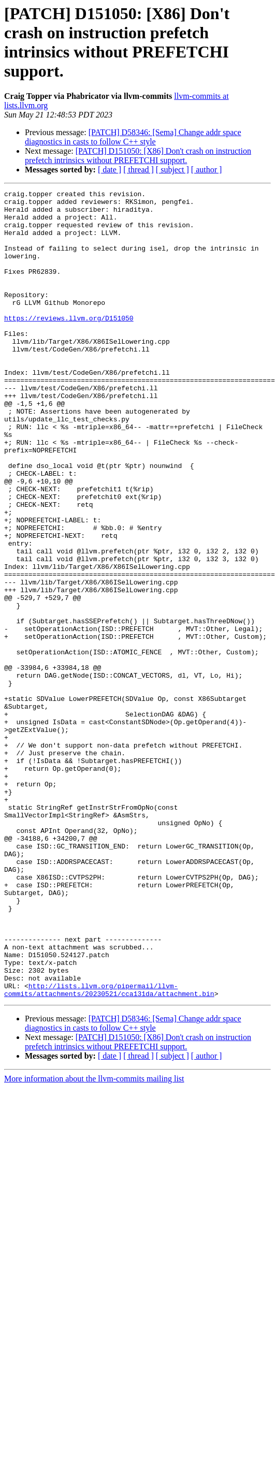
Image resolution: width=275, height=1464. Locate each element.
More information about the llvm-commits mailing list (94, 1240)
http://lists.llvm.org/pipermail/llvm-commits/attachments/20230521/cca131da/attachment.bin (109, 1150)
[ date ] (109, 169)
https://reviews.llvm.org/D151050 (69, 344)
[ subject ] (172, 169)
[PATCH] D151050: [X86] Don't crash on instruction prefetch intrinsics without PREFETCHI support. (138, 156)
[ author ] (206, 169)
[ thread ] (138, 169)
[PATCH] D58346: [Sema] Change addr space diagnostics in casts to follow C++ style (133, 137)
